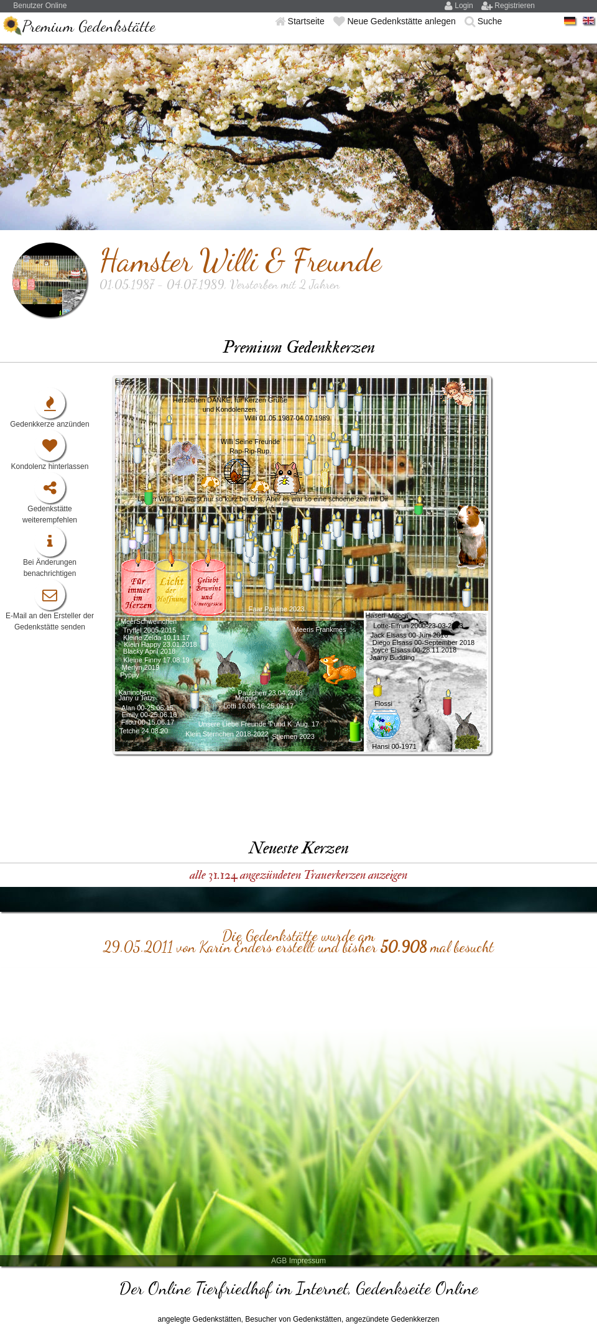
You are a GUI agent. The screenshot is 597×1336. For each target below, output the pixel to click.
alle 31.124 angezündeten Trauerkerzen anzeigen (298, 875)
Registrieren (514, 5)
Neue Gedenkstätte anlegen (402, 21)
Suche (490, 21)
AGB (279, 1260)
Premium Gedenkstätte (88, 25)
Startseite (307, 21)
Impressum (307, 1260)
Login (465, 5)
